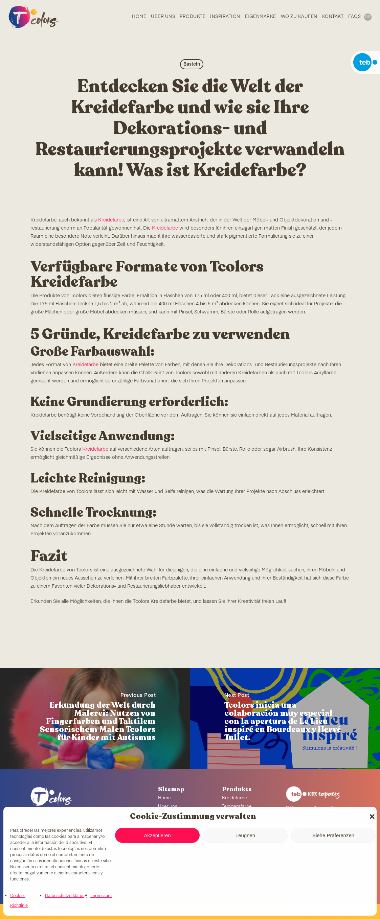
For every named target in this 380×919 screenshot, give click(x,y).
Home (164, 798)
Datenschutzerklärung (66, 896)
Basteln (191, 64)
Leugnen (245, 835)
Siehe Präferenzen (333, 835)
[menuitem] (367, 17)
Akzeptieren (157, 835)
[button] (372, 816)
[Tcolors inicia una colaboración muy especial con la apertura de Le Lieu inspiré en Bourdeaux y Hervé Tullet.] (285, 718)
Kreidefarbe (111, 220)
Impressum (101, 896)
